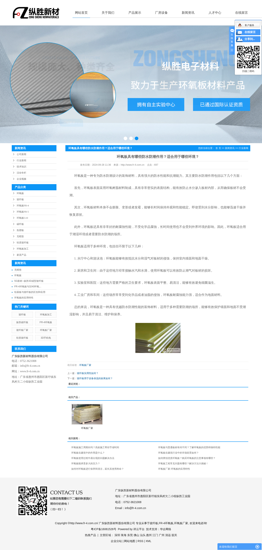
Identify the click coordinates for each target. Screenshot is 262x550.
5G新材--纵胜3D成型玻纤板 (29, 281)
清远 (168, 535)
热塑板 (20, 230)
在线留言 (241, 12)
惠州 (149, 535)
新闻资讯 (188, 12)
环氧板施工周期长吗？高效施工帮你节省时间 (95, 447)
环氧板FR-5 (23, 211)
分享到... (250, 39)
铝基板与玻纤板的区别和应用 (29, 292)
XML (148, 541)
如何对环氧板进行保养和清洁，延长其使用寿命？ (97, 468)
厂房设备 (161, 12)
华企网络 (165, 529)
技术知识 (21, 166)
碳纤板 (20, 224)
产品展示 (134, 12)
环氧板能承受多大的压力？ (85, 463)
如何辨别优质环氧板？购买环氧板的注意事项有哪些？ (186, 458)
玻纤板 (20, 199)
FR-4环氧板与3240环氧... (27, 286)
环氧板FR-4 (23, 205)
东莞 (130, 535)
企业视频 (21, 179)
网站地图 (129, 541)
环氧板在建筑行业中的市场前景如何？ (178, 452)
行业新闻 (21, 160)
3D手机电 (46, 337)
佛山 (136, 535)
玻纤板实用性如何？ (87, 373)
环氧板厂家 (46, 330)
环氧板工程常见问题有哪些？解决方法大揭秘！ (183, 463)
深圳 (117, 535)
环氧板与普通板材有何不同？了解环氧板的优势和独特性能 (189, 447)
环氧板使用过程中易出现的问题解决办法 (92, 458)
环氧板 (20, 193)
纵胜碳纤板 (22, 322)
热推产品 (90, 535)
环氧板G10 (22, 218)
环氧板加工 (23, 248)
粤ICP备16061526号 (103, 529)
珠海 (123, 535)
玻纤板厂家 (22, 330)
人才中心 (215, 12)
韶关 (174, 535)
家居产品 (21, 255)
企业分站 (116, 541)
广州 (161, 535)
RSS (140, 541)
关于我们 (108, 12)
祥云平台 (139, 529)
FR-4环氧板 (46, 322)
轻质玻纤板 (23, 242)
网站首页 (81, 12)
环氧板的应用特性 (23, 297)
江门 (155, 535)
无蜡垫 (20, 236)
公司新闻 (21, 154)
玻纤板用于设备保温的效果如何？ (95, 378)
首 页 (218, 148)
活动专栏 (21, 172)
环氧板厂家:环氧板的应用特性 (174, 468)
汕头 (143, 535)
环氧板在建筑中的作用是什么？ (88, 452)
